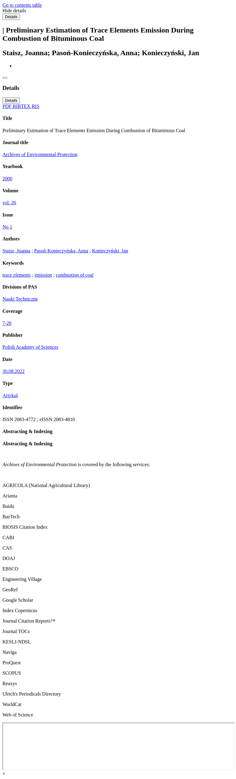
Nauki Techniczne (20, 298)
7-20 (6, 323)
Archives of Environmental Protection (39, 154)
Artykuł (10, 395)
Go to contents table (22, 5)
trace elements (16, 275)
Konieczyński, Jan (110, 250)
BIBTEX (22, 106)
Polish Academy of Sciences (30, 347)
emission (43, 275)
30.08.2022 (13, 371)
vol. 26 (9, 202)
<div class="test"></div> (118, 746)
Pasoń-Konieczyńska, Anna (61, 250)
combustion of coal (75, 275)
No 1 (7, 226)
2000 (7, 178)
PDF (7, 106)
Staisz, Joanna (16, 250)
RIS (35, 106)
